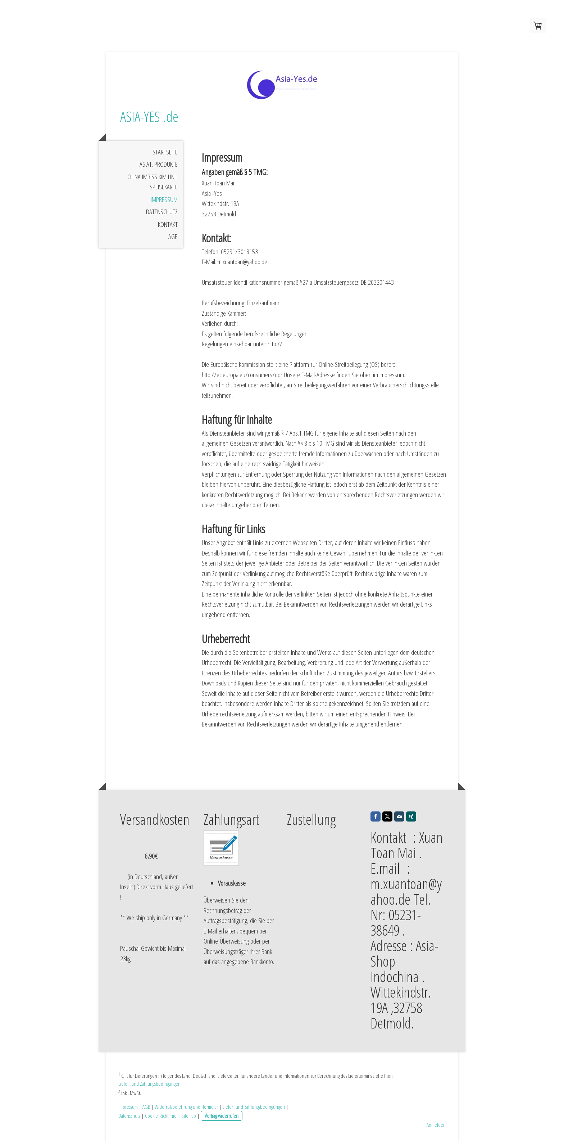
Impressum (164, 201)
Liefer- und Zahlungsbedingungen (149, 1085)
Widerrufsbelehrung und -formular (186, 1108)
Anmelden (436, 1126)
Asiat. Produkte (159, 166)
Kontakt (168, 225)
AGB (173, 238)
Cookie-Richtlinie (161, 1117)
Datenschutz (162, 213)
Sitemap (188, 1117)
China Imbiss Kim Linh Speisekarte (152, 183)
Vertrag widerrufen (221, 1117)
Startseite (165, 153)
